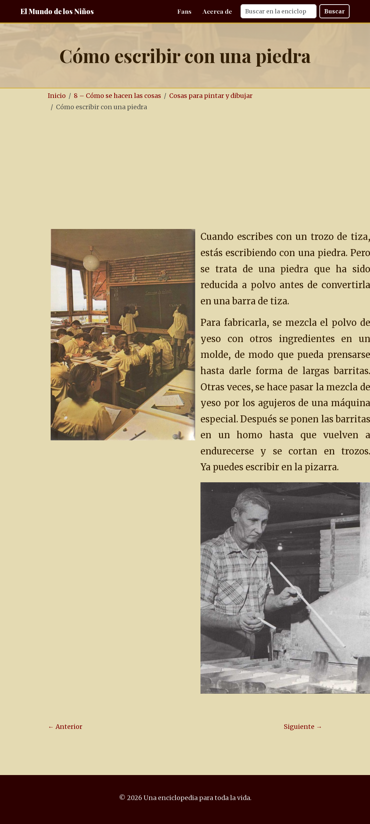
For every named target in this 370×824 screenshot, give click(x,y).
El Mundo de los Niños (57, 11)
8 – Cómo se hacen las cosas (117, 96)
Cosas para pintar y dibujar (211, 96)
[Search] (279, 11)
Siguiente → (303, 727)
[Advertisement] (185, 170)
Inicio (57, 96)
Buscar (334, 11)
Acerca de (217, 11)
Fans (184, 11)
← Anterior (65, 727)
